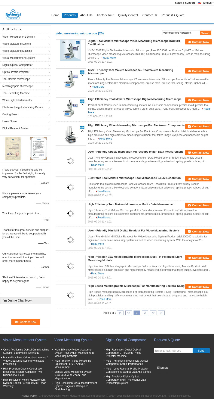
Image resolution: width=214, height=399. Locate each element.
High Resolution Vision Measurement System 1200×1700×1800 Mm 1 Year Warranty (24, 383)
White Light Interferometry (17, 100)
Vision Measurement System (18, 36)
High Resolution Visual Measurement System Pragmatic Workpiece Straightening (76, 386)
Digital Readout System (15, 128)
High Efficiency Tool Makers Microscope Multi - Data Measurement (131, 204)
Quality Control (128, 15)
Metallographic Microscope (17, 86)
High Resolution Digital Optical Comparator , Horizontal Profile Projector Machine (123, 353)
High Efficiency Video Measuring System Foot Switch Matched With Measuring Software (74, 353)
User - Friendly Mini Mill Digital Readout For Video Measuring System (133, 230)
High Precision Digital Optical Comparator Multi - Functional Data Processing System (126, 379)
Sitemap (162, 367)
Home (55, 15)
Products (70, 15)
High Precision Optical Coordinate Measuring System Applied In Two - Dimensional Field (23, 372)
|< (120, 312)
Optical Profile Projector (15, 72)
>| (161, 312)
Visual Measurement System (18, 57)
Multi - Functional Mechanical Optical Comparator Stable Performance (127, 362)
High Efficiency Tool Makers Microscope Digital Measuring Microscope (134, 99)
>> (153, 312)
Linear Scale (9, 121)
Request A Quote (173, 15)
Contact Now (200, 42)
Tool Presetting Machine (16, 93)
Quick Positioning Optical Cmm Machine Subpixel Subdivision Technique (26, 351)
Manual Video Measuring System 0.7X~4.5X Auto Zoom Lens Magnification (73, 375)
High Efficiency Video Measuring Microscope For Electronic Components (136, 125)
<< (128, 312)
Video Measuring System (16, 43)
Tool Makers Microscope (16, 79)
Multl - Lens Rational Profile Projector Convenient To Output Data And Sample (129, 370)
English (208, 2)
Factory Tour (105, 15)
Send (201, 350)
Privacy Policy (29, 395)
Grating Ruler (10, 114)
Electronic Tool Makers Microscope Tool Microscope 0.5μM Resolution (134, 178)
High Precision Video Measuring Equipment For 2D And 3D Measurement (73, 364)
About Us (86, 15)
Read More (109, 57)
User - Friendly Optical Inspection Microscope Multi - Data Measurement (135, 151)
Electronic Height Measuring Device (22, 107)
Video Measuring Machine (17, 50)
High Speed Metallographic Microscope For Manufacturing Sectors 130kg (136, 285)
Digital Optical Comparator (17, 64)
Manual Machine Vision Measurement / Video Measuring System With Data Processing (25, 360)
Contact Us (149, 15)
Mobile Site (161, 372)
